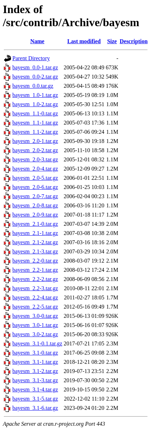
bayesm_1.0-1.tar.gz (35, 95)
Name (37, 41)
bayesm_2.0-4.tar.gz (35, 169)
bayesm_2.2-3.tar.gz (35, 288)
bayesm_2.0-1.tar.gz (35, 141)
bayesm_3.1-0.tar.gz (35, 353)
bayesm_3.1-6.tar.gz (35, 408)
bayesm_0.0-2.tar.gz (35, 77)
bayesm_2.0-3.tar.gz (35, 159)
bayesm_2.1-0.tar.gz (35, 224)
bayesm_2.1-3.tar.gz (35, 251)
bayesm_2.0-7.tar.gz (35, 196)
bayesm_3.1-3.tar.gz (35, 380)
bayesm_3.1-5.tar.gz (35, 399)
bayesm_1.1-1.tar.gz (35, 123)
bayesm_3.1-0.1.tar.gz (37, 343)
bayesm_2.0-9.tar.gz (35, 215)
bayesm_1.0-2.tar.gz (35, 104)
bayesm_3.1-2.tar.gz (35, 371)
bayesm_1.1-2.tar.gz (35, 132)
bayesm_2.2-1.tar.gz (35, 270)
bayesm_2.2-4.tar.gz (35, 297)
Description (134, 41)
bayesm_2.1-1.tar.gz (35, 233)
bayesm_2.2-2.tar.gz (35, 279)
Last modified (84, 41)
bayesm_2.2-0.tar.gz (35, 261)
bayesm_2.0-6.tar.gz (35, 187)
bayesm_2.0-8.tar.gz (35, 205)
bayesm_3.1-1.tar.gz (35, 362)
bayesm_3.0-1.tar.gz (35, 325)
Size (112, 41)
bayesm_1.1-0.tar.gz (35, 113)
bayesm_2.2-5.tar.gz (35, 307)
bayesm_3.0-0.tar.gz (35, 316)
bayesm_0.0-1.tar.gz (35, 67)
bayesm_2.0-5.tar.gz (35, 178)
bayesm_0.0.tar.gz (32, 86)
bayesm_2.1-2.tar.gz (35, 242)
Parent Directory (31, 58)
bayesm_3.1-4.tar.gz (35, 389)
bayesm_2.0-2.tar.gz (35, 150)
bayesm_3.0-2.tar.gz (35, 334)
